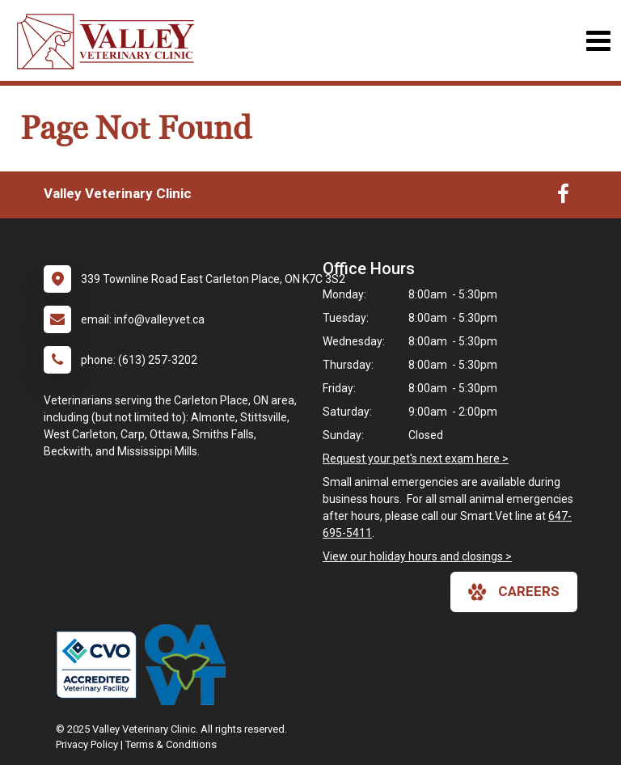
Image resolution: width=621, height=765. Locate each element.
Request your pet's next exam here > (416, 458)
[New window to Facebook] (563, 197)
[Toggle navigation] (598, 41)
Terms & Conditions (171, 744)
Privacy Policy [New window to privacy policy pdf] (87, 744)
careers (514, 592)
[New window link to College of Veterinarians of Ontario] (100, 664)
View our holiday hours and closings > (417, 556)
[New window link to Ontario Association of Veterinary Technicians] (189, 664)
